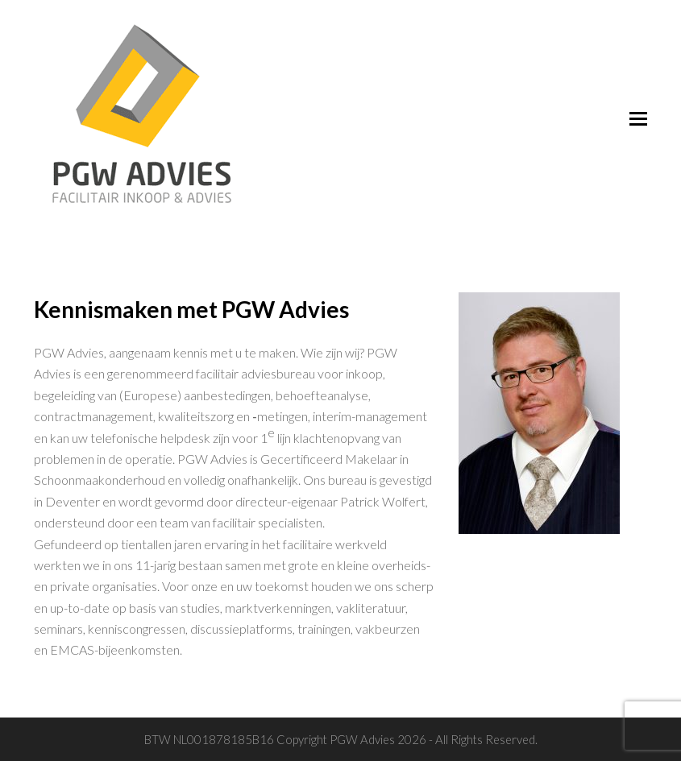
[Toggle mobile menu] (638, 118)
